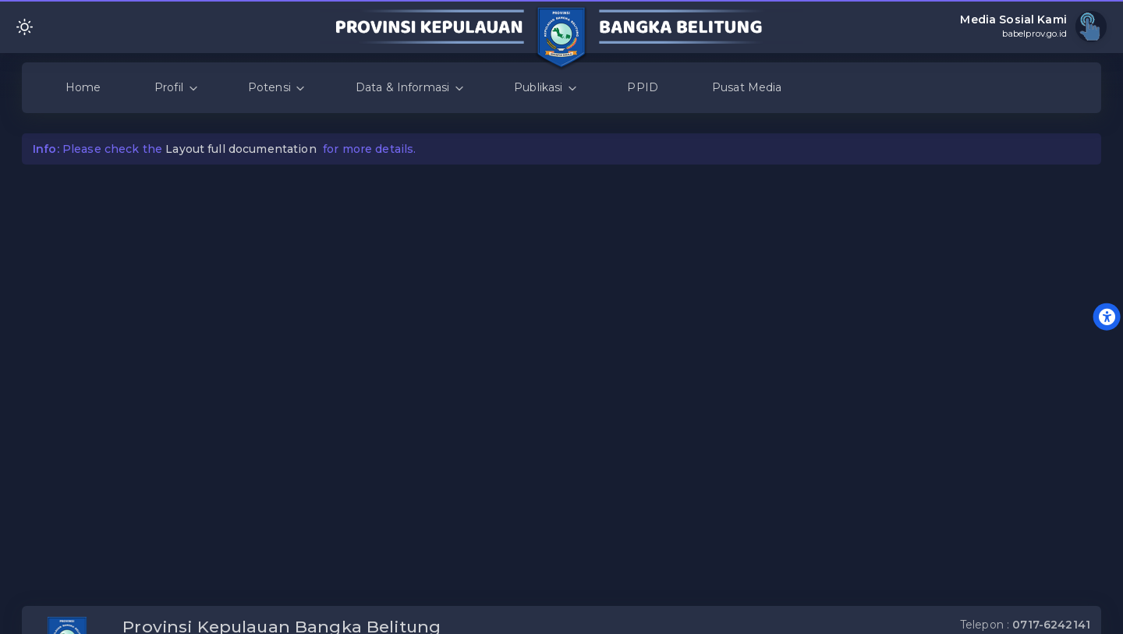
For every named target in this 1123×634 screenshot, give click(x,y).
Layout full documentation (241, 149)
